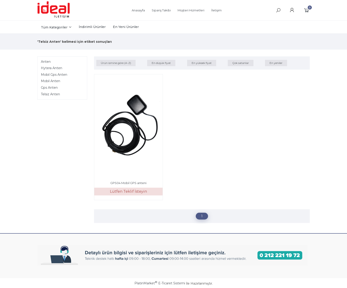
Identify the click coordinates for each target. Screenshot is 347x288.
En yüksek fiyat (202, 63)
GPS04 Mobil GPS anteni (128, 183)
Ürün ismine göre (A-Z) (116, 63)
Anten (46, 62)
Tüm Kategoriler (54, 27)
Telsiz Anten (50, 94)
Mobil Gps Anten (54, 75)
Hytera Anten (51, 68)
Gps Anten (49, 88)
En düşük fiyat (161, 63)
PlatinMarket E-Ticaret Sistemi (159, 283)
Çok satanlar (240, 63)
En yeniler (276, 63)
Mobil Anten (50, 81)
